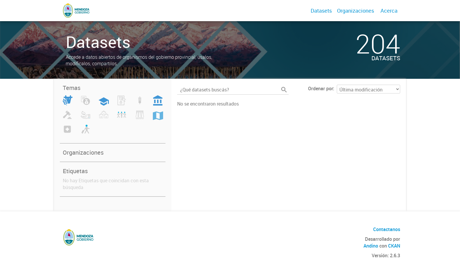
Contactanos (386, 229)
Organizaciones (355, 10)
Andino (370, 246)
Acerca (389, 10)
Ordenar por (320, 88)
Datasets (321, 10)
